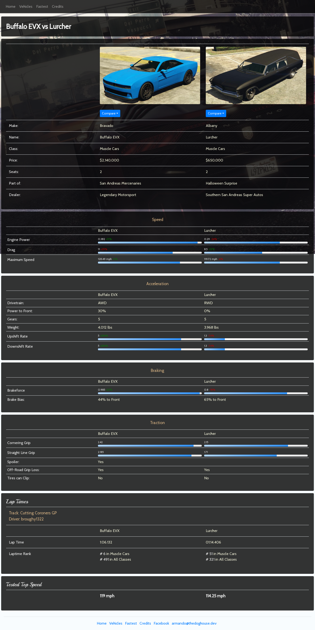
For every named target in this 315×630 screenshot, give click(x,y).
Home (11, 6)
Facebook (161, 623)
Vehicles (25, 6)
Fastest (42, 6)
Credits (57, 6)
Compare (109, 113)
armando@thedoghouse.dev (194, 623)
